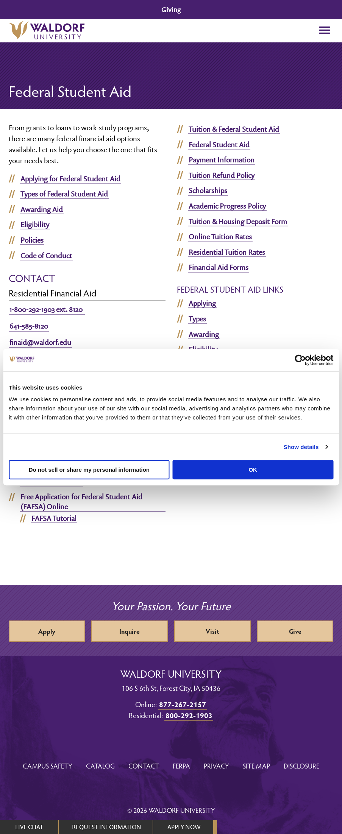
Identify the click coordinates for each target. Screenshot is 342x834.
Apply (46, 631)
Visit (212, 631)
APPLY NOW (183, 827)
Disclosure (301, 765)
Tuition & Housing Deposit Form (238, 221)
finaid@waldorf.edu (40, 342)
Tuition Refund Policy (222, 175)
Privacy (216, 765)
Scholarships (208, 190)
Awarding (204, 334)
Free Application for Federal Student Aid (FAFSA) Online (81, 501)
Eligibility (34, 224)
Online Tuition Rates (220, 237)
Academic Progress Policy (227, 206)
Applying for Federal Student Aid (70, 179)
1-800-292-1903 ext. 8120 (46, 309)
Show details (301, 447)
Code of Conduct (46, 255)
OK (252, 469)
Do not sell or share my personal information (89, 469)
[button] (325, 30)
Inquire (129, 631)
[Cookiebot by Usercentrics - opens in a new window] (300, 360)
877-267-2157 (182, 704)
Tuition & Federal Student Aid (234, 129)
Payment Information (222, 160)
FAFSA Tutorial (54, 518)
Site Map (256, 765)
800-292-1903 (189, 715)
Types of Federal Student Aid (64, 194)
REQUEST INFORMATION (106, 827)
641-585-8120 (28, 326)
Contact (143, 765)
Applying (202, 303)
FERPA (181, 765)
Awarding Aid (41, 209)
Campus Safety (47, 765)
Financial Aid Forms (218, 267)
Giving (171, 9)
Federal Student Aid (219, 145)
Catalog (100, 765)
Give (295, 631)
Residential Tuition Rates (227, 252)
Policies (32, 240)
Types (197, 319)
